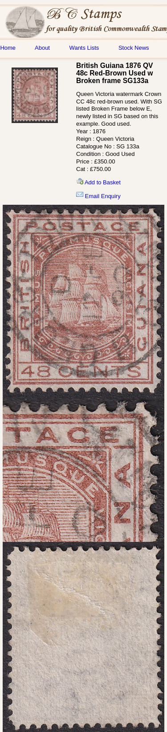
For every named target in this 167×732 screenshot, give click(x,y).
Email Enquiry (98, 196)
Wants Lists (84, 47)
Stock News (133, 47)
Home (8, 47)
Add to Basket (98, 182)
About (42, 47)
